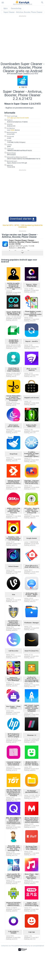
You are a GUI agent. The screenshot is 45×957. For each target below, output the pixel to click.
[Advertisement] (21, 40)
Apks (6, 8)
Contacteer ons (6, 946)
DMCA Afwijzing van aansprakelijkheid (32, 946)
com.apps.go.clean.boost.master (18, 118)
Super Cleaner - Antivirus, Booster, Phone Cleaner (23, 12)
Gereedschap (16, 8)
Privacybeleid (15, 946)
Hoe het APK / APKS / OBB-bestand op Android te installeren (23, 226)
